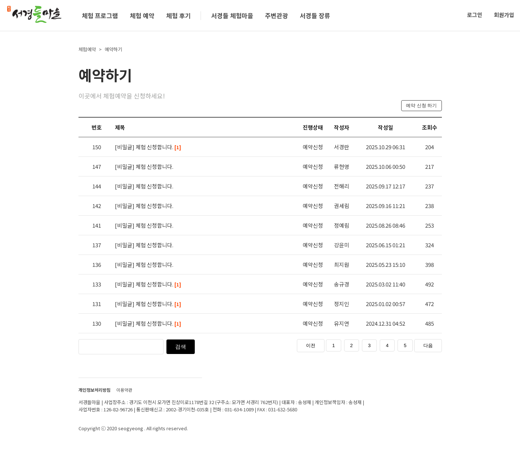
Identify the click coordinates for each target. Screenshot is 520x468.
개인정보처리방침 (94, 390)
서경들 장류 (315, 15)
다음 (428, 345)
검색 (180, 346)
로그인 (474, 15)
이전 (310, 345)
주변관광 (276, 15)
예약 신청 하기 (421, 105)
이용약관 (124, 390)
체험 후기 (178, 15)
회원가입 (504, 15)
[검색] (136, 346)
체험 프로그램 (100, 15)
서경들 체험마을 (232, 15)
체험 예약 (142, 15)
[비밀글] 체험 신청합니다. (148, 147)
